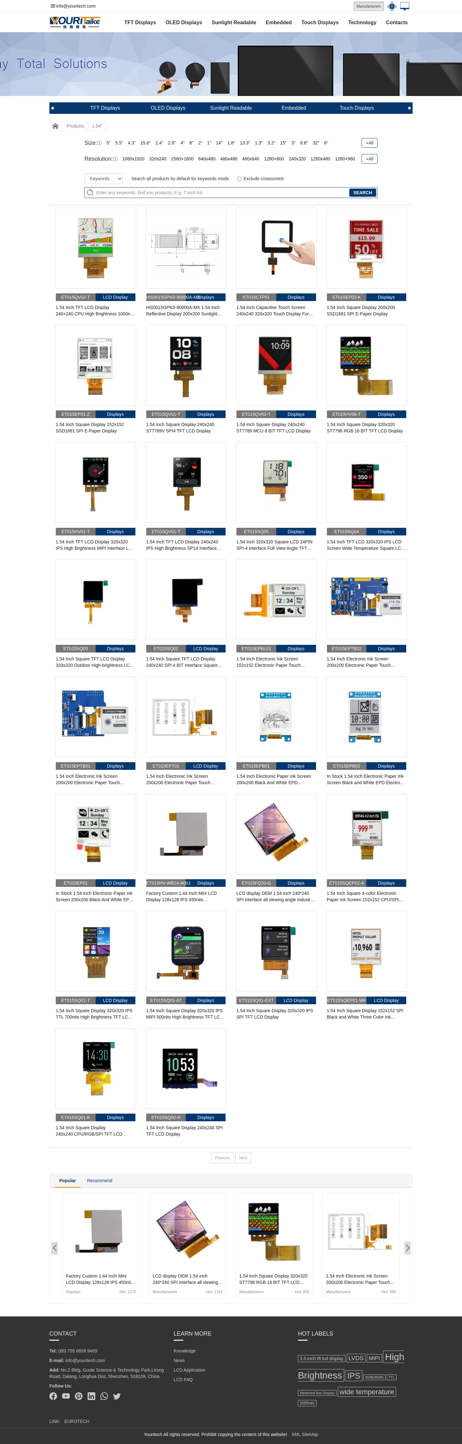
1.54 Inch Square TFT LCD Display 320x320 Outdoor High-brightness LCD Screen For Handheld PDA (94, 662)
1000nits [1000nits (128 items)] (307, 1403)
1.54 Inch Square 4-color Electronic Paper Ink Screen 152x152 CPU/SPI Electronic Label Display (363, 897)
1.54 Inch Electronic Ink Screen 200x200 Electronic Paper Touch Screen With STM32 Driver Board (360, 662)
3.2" (271, 142)
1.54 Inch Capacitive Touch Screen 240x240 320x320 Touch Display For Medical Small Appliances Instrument (272, 311)
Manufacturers (369, 6)
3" (293, 142)
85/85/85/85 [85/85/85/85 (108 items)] (374, 1377)
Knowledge (185, 1350)
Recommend (99, 1180)
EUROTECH (77, 1421)
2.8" (172, 142)
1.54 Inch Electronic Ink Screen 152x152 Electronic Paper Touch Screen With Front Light (268, 662)
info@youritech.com (73, 6)
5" (108, 142)
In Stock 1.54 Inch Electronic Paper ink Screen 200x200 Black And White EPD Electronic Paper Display (94, 897)
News (179, 1360)
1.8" (231, 142)
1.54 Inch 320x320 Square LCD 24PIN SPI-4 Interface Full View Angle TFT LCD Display (274, 545)
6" (326, 142)
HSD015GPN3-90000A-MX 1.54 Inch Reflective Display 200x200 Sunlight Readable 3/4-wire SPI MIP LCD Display (183, 311)
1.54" (97, 126)
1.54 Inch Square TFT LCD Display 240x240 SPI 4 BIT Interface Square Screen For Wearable (182, 662)
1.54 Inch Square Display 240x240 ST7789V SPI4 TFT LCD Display (180, 427)
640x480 (207, 158)
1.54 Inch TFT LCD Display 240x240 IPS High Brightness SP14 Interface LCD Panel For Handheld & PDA (182, 545)
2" (200, 142)
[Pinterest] (79, 1396)
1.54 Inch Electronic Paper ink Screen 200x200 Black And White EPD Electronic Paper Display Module (273, 780)
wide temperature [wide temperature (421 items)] (367, 1392)
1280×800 (274, 158)
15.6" (146, 142)
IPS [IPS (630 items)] (353, 1375)
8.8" (304, 142)
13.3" (245, 142)
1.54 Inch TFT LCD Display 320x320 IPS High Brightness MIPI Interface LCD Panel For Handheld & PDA (95, 545)
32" (316, 142)
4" (183, 142)
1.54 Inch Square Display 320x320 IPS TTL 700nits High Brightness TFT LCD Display (94, 1014)
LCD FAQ (183, 1379)
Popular (67, 1180)
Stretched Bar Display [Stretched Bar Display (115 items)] (317, 1393)
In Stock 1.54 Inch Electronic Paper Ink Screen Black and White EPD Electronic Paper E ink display (366, 780)
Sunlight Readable (234, 22)
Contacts (397, 22)
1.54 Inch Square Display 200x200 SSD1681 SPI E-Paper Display (361, 310)
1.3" (259, 142)
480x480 (228, 158)
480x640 (250, 158)
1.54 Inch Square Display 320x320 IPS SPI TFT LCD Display (274, 1014)
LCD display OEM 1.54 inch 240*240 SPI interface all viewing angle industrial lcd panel (275, 897)
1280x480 (320, 158)
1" (209, 142)
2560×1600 (182, 158)
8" (192, 142)
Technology (362, 22)
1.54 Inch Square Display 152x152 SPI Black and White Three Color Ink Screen (365, 1014)
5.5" (119, 142)
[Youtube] (66, 1396)
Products (75, 126)
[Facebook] (53, 1396)
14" (219, 142)
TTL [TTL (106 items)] (392, 1377)
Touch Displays (320, 22)
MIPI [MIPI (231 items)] (374, 1358)
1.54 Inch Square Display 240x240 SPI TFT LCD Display (184, 1131)
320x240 (157, 158)
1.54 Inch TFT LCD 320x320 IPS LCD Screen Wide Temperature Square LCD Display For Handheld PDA (365, 545)
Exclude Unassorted (263, 178)
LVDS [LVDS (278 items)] (356, 1358)
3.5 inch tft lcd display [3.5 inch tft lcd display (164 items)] (321, 1358)
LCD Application (190, 1370)
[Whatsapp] (104, 1396)
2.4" (159, 142)
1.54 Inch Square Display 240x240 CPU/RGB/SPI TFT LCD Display (89, 1131)
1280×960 (345, 158)
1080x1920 (133, 158)
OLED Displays (184, 22)
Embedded (279, 22)
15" (283, 142)
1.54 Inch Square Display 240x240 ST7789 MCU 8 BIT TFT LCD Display (273, 427)
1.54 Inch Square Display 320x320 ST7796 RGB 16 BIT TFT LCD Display (365, 427)
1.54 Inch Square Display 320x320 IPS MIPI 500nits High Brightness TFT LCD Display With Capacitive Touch (184, 1014)
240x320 (297, 158)
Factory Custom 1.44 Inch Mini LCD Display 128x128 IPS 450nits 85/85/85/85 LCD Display (181, 897)
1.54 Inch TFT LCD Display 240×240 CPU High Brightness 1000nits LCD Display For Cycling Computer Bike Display (95, 311)
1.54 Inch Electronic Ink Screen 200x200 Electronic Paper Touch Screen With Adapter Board (88, 780)
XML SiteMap (305, 1434)
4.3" (131, 142)
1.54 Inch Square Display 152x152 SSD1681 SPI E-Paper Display (90, 427)
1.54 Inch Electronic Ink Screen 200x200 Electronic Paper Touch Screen (178, 780)
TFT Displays (140, 22)
